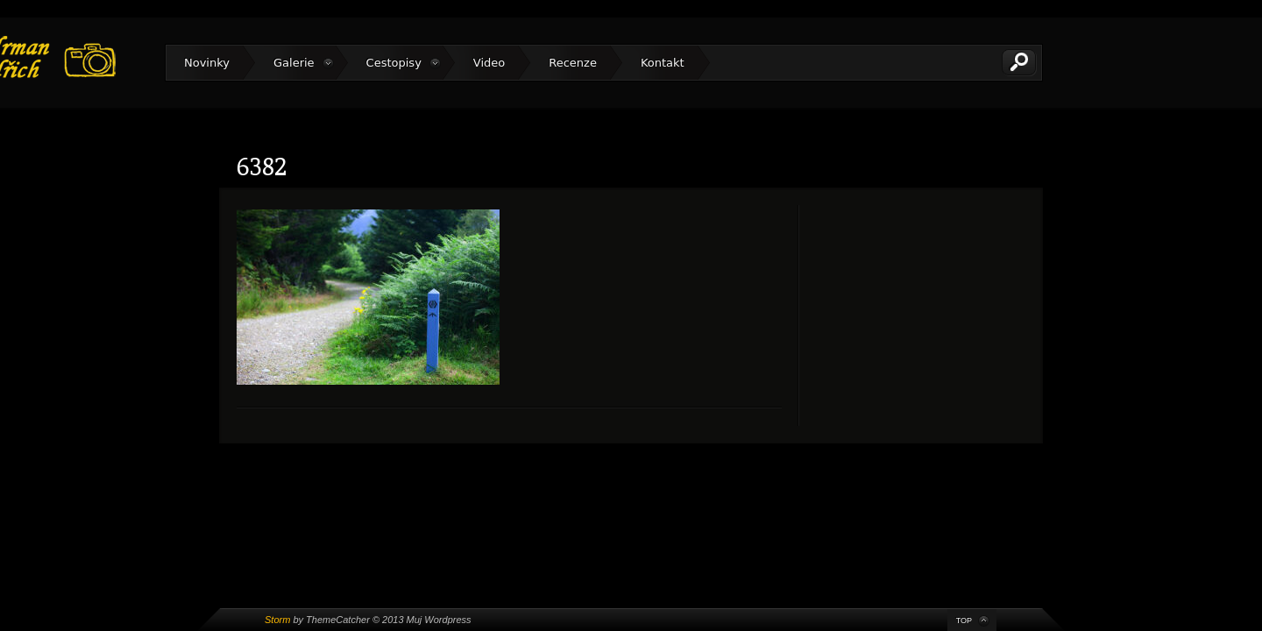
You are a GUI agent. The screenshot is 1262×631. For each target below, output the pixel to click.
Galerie (294, 62)
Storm (277, 619)
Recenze (573, 62)
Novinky (207, 62)
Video (489, 62)
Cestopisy (394, 62)
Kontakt (662, 62)
